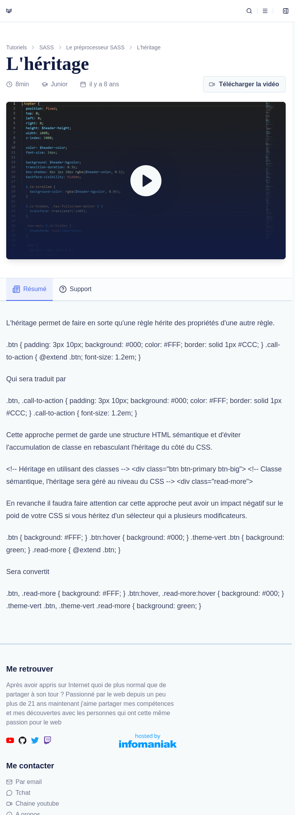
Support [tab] (75, 289)
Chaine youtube (32, 803)
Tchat (18, 792)
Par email (24, 781)
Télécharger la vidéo (244, 84)
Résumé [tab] (29, 289)
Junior (55, 84)
